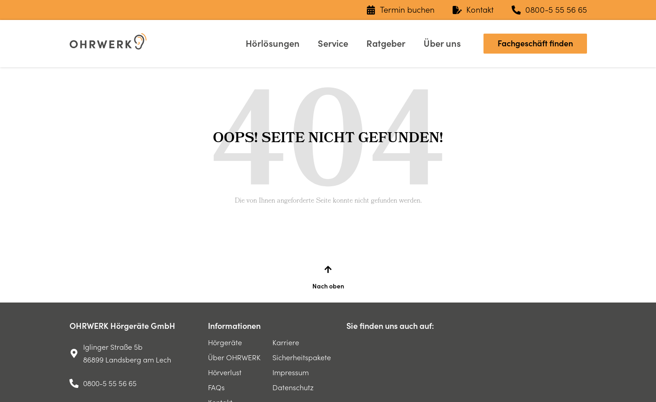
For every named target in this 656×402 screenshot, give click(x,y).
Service (333, 44)
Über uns (442, 44)
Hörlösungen (273, 44)
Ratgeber (385, 44)
